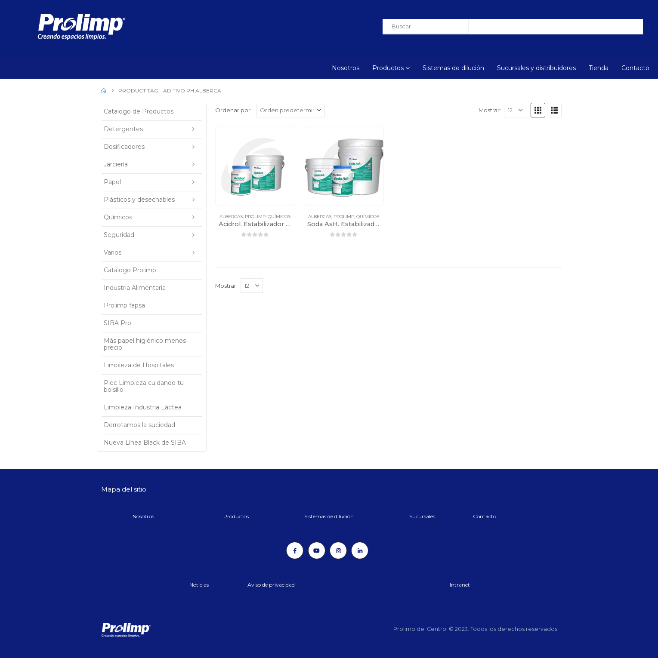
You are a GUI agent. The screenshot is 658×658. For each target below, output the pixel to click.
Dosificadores (124, 147)
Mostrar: (490, 110)
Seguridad (119, 235)
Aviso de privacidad (271, 584)
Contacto (635, 68)
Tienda (599, 68)
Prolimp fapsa (124, 305)
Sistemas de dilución (453, 68)
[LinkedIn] (359, 550)
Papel (112, 182)
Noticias (199, 584)
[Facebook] (294, 550)
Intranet (460, 584)
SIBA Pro (117, 323)
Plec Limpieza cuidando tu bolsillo (144, 386)
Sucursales (422, 516)
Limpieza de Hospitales (139, 365)
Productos (388, 68)
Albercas (231, 216)
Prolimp (255, 216)
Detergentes (123, 129)
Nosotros (345, 68)
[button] (538, 110)
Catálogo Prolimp (130, 270)
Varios (112, 252)
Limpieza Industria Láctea (143, 407)
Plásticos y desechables (139, 199)
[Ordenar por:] (290, 110)
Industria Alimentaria (135, 288)
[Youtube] (316, 550)
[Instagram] (338, 550)
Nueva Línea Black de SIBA (145, 442)
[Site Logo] (58, 27)
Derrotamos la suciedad (139, 425)
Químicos (279, 216)
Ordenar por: (233, 110)
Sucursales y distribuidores (536, 68)
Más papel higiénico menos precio (145, 344)
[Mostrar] (515, 110)
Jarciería (116, 164)
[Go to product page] (255, 166)
